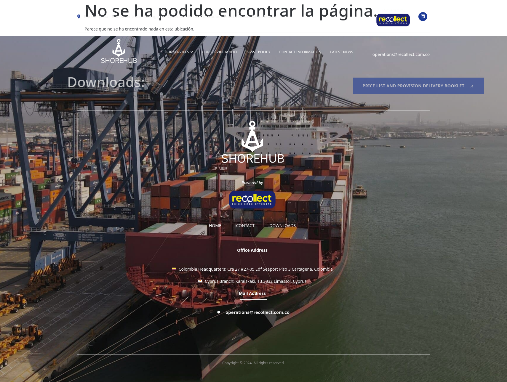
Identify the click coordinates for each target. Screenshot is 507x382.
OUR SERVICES (179, 51)
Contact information (300, 51)
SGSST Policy (258, 51)
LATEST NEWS (341, 51)
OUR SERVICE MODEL (220, 51)
